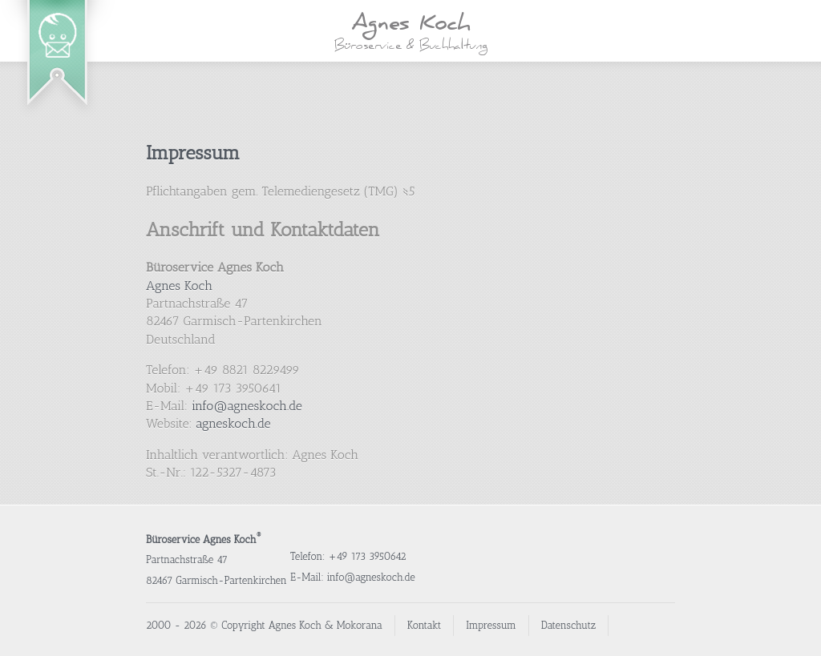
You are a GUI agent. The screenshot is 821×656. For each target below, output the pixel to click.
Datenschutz (568, 625)
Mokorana (359, 625)
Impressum (193, 152)
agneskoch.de (233, 423)
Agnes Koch (179, 285)
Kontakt (424, 625)
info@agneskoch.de (247, 405)
